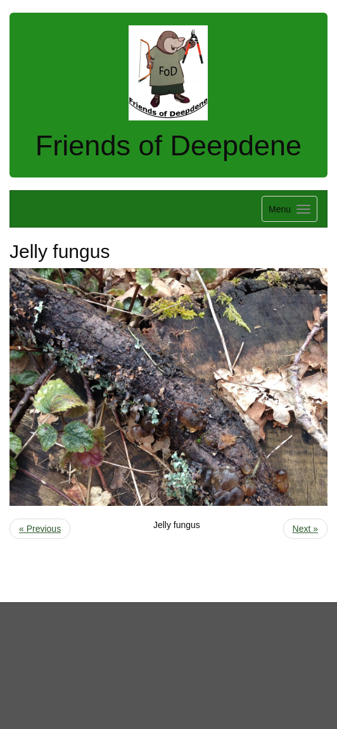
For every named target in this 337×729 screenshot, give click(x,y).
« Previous (40, 529)
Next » (305, 529)
